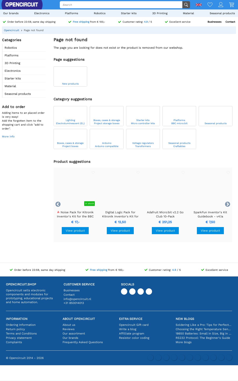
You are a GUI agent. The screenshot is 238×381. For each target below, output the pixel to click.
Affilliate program (131, 333)
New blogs (185, 319)
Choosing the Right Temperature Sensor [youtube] (204, 329)
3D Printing (159, 13)
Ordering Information (21, 325)
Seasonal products (222, 13)
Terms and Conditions (21, 333)
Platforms (71, 13)
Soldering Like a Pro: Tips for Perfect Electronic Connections (204, 325)
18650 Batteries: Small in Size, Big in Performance (204, 333)
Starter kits (129, 13)
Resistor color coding (134, 338)
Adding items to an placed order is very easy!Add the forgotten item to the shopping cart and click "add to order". (23, 120)
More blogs (184, 342)
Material (188, 13)
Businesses (214, 21)
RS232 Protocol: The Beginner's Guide (203, 338)
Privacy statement (19, 338)
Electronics (41, 13)
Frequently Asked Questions (83, 342)
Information (17, 319)
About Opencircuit (79, 319)
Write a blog (127, 329)
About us (69, 325)
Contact (230, 21)
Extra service (130, 319)
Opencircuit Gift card (134, 325)
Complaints (14, 342)
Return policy (15, 329)
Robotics (99, 13)
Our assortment (74, 333)
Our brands (10, 13)
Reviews (69, 329)
